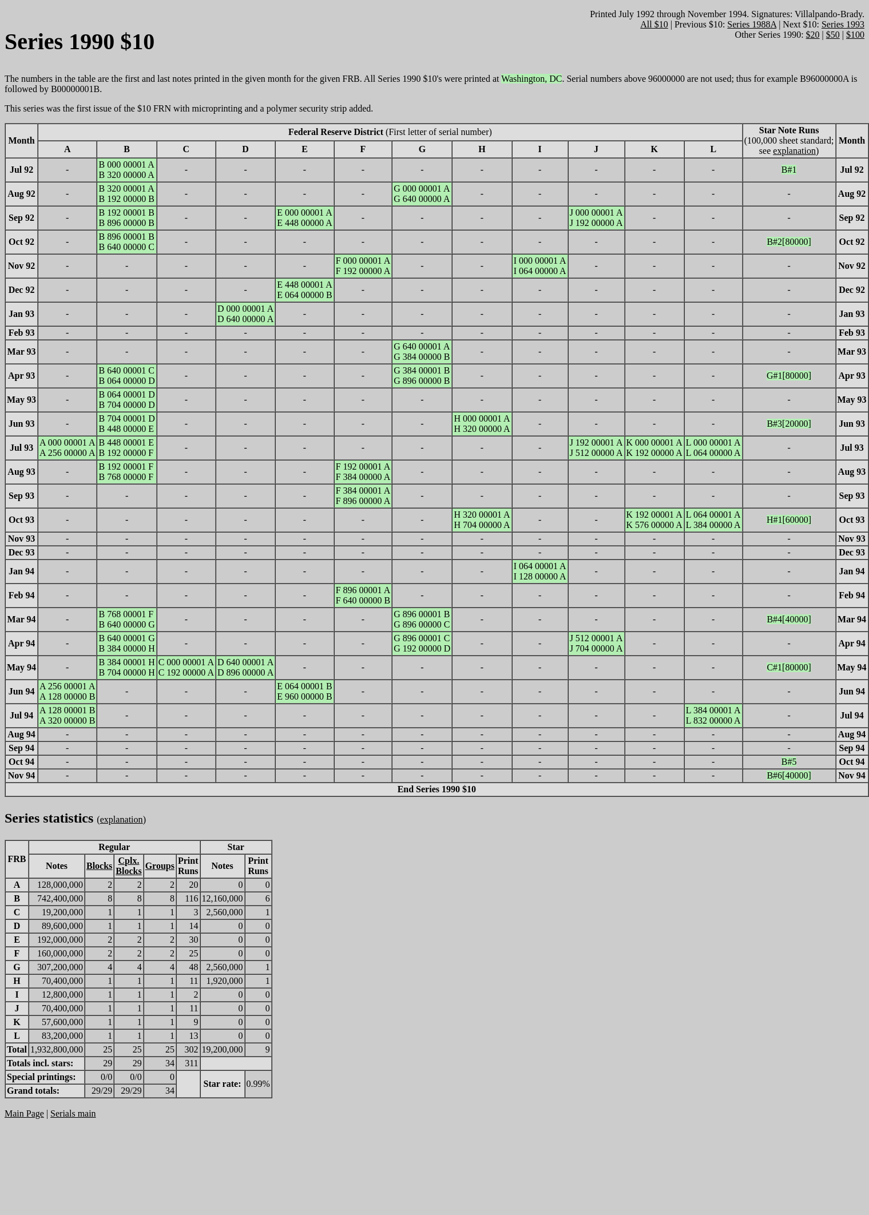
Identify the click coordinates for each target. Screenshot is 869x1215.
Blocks (99, 866)
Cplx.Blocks (128, 866)
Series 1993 (843, 24)
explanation (794, 151)
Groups (159, 866)
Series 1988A (751, 24)
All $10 (654, 24)
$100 (855, 34)
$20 (813, 34)
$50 (833, 34)
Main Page (24, 1113)
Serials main (73, 1113)
